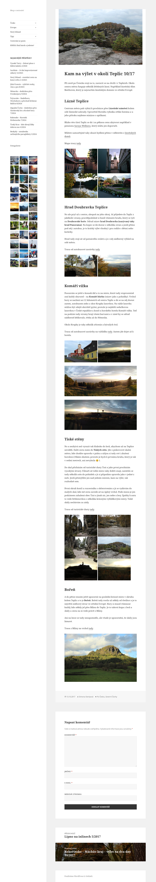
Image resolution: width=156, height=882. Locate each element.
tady (78, 143)
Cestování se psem (18, 41)
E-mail (68, 783)
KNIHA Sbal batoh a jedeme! (22, 45)
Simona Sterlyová (86, 696)
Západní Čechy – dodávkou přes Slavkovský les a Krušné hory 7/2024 (23, 110)
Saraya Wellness (82, 125)
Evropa (13, 27)
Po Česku (101, 696)
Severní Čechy (111, 696)
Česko (12, 23)
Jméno (68, 771)
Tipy (12, 36)
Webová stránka (73, 794)
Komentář (70, 735)
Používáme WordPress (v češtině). (78, 876)
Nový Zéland (15, 32)
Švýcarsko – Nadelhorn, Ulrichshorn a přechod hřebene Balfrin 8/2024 (23, 101)
